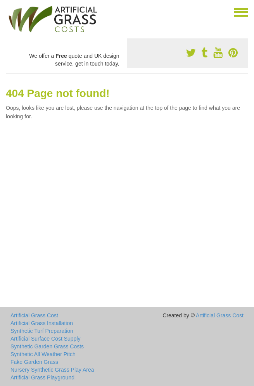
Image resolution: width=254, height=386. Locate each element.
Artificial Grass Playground (42, 377)
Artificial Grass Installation (41, 323)
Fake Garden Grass (34, 362)
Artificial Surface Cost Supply (45, 339)
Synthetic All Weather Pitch (43, 354)
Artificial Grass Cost (34, 315)
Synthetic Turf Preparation (41, 331)
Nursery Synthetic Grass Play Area (52, 370)
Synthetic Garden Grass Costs (47, 346)
